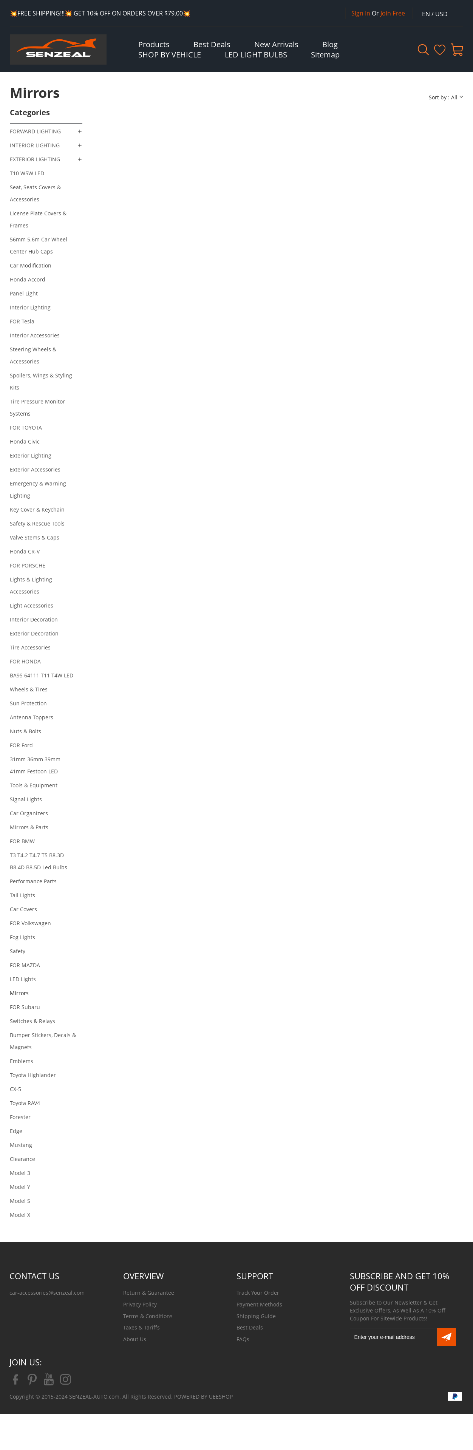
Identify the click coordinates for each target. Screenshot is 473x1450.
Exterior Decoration (34, 633)
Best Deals (249, 1327)
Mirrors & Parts (29, 827)
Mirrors (19, 993)
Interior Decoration (34, 619)
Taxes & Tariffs (141, 1327)
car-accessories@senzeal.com (47, 1292)
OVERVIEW (143, 1276)
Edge (16, 1131)
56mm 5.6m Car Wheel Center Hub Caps (38, 245)
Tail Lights (22, 895)
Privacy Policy (140, 1304)
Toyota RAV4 (25, 1103)
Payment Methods (259, 1304)
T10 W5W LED (27, 173)
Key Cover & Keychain (37, 509)
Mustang (21, 1145)
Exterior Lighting (30, 455)
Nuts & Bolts (25, 731)
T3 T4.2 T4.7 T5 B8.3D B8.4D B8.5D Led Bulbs (38, 861)
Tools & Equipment (33, 785)
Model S (20, 1200)
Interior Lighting (30, 307)
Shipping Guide (256, 1316)
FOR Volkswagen (30, 923)
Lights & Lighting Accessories (31, 585)
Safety (17, 951)
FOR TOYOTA (26, 427)
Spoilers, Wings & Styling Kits (41, 381)
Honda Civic (25, 441)
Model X (20, 1214)
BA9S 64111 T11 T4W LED (41, 675)
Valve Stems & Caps (34, 537)
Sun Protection (28, 703)
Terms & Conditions (148, 1316)
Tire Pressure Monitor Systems (37, 407)
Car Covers (23, 909)
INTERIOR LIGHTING (35, 145)
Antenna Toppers (31, 717)
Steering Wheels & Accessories (33, 355)
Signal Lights (26, 799)
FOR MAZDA (25, 965)
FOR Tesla (22, 321)
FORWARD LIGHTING (35, 131)
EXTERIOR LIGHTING (35, 159)
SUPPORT (254, 1276)
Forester (20, 1117)
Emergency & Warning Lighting (38, 489)
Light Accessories (31, 605)
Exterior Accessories (35, 469)
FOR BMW (22, 841)
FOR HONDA (25, 661)
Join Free (392, 13)
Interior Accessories (35, 335)
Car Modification (30, 265)
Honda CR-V (25, 551)
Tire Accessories (30, 647)
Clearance (22, 1158)
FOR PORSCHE (27, 565)
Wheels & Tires (29, 689)
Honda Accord (27, 279)
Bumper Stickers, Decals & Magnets (43, 1041)
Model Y (20, 1186)
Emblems (21, 1061)
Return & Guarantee (148, 1292)
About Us (134, 1339)
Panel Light (24, 293)
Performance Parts (33, 881)
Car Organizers (29, 813)
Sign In (360, 13)
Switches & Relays (32, 1021)
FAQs (242, 1339)
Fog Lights (22, 937)
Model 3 (20, 1172)
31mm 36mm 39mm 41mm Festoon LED (35, 765)
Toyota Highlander (33, 1075)
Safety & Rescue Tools (37, 523)
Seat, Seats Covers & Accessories (35, 193)
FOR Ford (21, 745)
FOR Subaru (25, 1007)
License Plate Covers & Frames (38, 219)
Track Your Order (257, 1292)
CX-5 (15, 1089)
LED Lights (23, 979)
